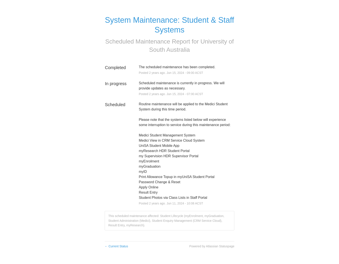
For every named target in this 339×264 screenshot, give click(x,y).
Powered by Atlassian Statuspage (211, 246)
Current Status (116, 246)
